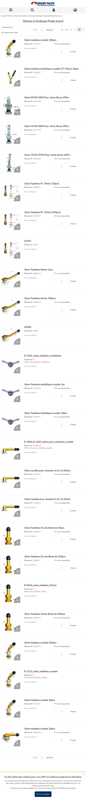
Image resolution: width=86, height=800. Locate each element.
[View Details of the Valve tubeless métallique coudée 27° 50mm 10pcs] (10, 76)
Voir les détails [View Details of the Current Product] (30, 48)
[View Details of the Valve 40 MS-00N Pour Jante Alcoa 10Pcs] (10, 105)
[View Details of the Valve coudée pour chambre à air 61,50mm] (10, 478)
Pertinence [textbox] (6, 27)
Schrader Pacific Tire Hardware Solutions (14, 16)
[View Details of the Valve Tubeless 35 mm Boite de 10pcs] (10, 535)
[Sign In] (53, 10)
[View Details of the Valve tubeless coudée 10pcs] (10, 708)
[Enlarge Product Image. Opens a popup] (17, 54)
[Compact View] (83, 30)
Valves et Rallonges (35, 16)
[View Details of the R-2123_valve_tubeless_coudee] (10, 679)
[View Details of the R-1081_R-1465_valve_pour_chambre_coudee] (10, 449)
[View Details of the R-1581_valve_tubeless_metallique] (10, 363)
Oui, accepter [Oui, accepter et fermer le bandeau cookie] (43, 794)
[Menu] (11, 10)
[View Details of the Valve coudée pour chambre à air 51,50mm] (10, 507)
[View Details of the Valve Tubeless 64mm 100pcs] (10, 306)
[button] (50, 30)
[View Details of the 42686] (10, 335)
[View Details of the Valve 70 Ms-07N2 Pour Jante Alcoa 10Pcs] (10, 163)
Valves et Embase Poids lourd (52, 16)
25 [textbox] (67, 30)
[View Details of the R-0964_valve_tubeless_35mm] (10, 593)
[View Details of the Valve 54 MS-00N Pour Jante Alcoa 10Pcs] (10, 134)
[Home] (43, 3)
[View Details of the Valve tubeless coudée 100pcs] (10, 48)
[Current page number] (42, 30)
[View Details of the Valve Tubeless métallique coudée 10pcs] (10, 421)
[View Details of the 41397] (10, 249)
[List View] (79, 30)
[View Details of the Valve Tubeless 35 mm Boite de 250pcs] (10, 564)
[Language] (75, 10)
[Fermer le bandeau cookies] (83, 774)
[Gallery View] (75, 30)
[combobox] (7, 27)
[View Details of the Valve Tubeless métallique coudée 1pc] (10, 392)
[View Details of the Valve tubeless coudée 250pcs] (10, 650)
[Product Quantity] (61, 51)
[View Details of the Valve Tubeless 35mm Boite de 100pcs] (10, 622)
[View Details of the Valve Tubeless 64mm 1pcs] (10, 277)
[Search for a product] (32, 10)
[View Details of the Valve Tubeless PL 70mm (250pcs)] (10, 220)
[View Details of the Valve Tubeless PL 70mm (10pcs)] (10, 191)
